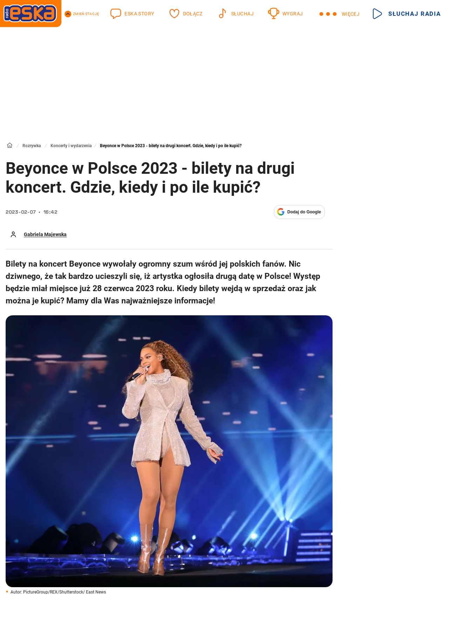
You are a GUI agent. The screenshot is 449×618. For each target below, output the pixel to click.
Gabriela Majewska (45, 234)
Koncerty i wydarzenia (71, 145)
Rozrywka (31, 145)
